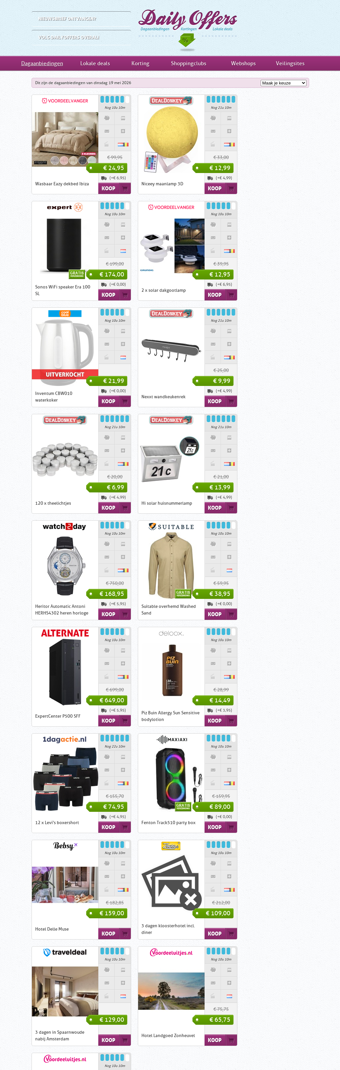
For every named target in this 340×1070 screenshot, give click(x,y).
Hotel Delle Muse (247, 609)
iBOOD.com (169, 995)
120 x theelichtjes (35, 396)
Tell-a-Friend (260, 1053)
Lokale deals (95, 63)
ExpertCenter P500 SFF (146, 503)
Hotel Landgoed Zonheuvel (257, 716)
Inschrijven (63, 1031)
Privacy (201, 1053)
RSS (285, 1053)
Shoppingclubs (188, 63)
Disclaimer (175, 1053)
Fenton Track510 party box (151, 609)
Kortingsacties (251, 1000)
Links (127, 1053)
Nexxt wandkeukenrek (252, 290)
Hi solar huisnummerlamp (149, 396)
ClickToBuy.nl (135, 1001)
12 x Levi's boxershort (39, 609)
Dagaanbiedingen (170, 28)
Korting (140, 63)
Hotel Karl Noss (33, 822)
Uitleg (77, 1053)
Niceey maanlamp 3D (145, 183)
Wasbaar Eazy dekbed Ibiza (44, 183)
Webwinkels (251, 1033)
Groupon (209, 995)
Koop (91, 188)
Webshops (243, 63)
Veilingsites (290, 63)
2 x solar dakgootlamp (40, 290)
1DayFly (191, 995)
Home (56, 1053)
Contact (148, 1053)
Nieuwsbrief (228, 1053)
